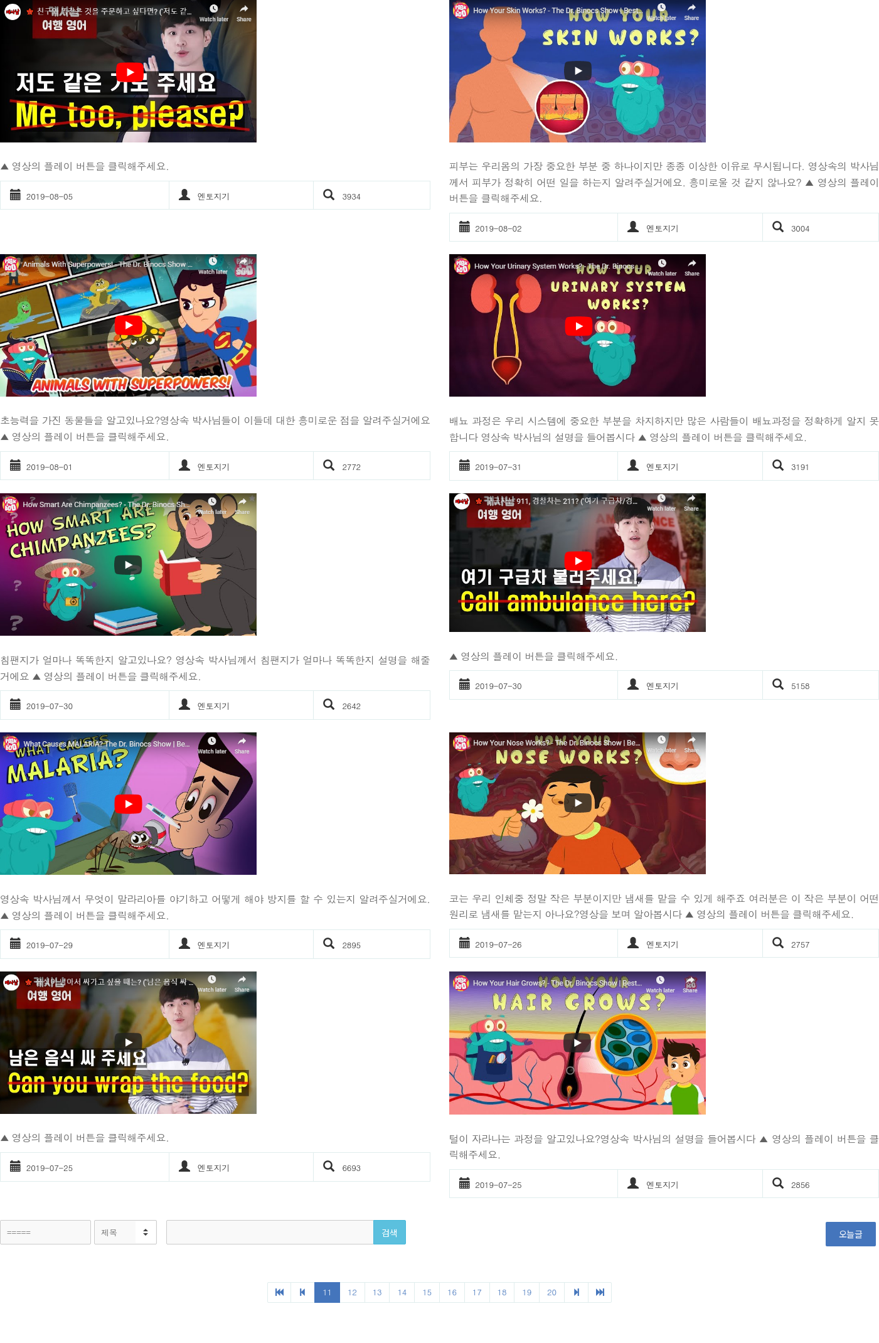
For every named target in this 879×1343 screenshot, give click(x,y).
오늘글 (851, 1234)
